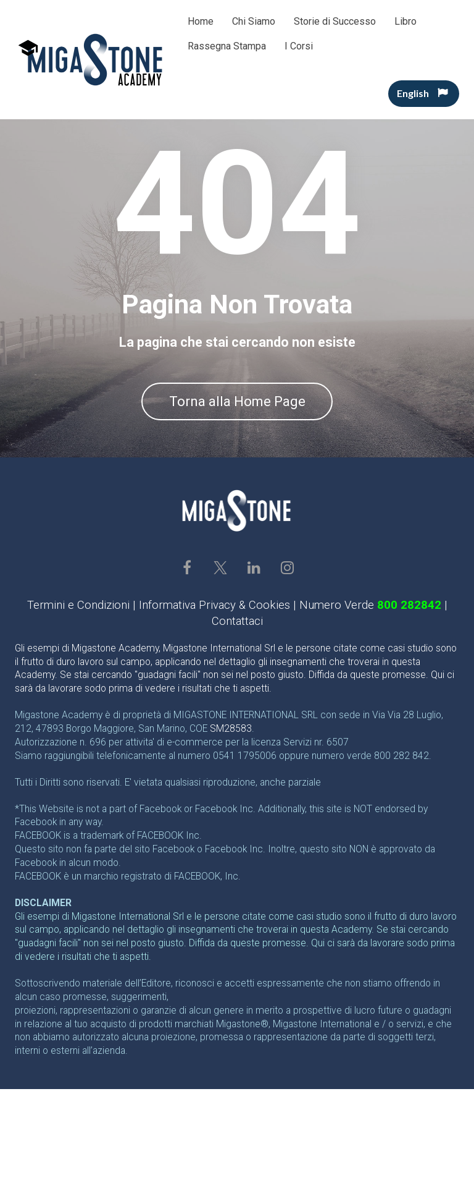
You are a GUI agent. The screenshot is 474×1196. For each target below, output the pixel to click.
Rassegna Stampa (227, 46)
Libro (405, 21)
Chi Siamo (253, 21)
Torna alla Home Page (237, 401)
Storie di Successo (335, 21)
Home (201, 21)
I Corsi (299, 46)
